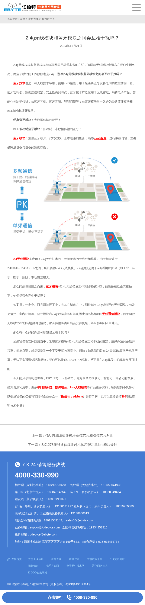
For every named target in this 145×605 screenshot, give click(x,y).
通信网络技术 (99, 565)
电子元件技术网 (75, 565)
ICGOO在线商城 (37, 572)
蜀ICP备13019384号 (78, 584)
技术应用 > (48, 18)
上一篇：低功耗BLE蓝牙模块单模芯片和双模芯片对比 (72, 435)
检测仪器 (74, 559)
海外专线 (56, 559)
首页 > (23, 18)
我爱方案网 (52, 565)
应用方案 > (34, 18)
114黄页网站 (117, 559)
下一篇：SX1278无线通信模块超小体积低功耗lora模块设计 (72, 445)
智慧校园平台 (94, 559)
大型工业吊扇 (36, 559)
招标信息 (33, 565)
